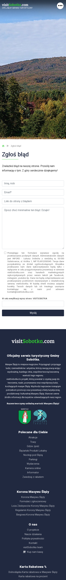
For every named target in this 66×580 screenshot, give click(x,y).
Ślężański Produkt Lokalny (33, 450)
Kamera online (33, 468)
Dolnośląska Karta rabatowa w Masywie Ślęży (33, 572)
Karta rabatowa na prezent (33, 576)
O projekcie (33, 529)
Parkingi (33, 459)
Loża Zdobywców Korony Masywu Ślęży (33, 506)
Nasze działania (33, 534)
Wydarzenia (33, 463)
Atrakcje (33, 437)
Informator (33, 472)
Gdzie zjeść (33, 446)
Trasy (33, 442)
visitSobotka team (33, 547)
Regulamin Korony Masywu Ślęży (33, 510)
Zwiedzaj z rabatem (33, 477)
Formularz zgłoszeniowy (33, 501)
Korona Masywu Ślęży (33, 497)
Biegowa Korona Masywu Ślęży (33, 514)
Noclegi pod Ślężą (33, 455)
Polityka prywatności (33, 538)
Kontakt (33, 543)
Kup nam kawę (35, 552)
